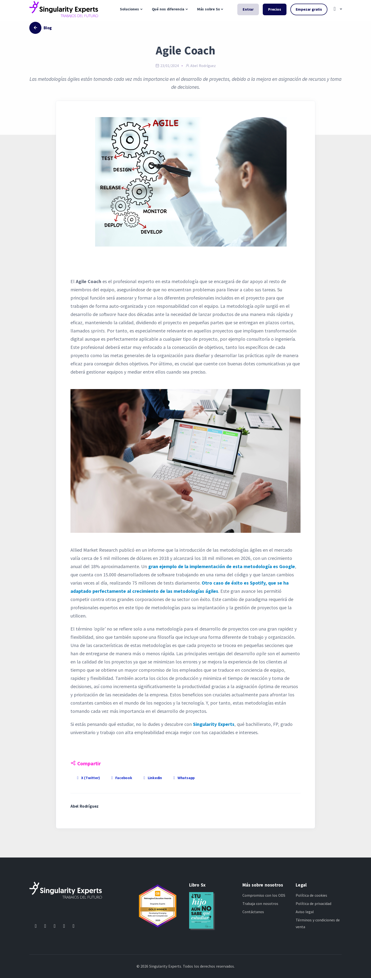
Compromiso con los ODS (263, 895)
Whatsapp (183, 777)
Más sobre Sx (208, 9)
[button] (336, 9)
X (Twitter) (87, 777)
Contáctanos (253, 911)
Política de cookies (311, 895)
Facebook (121, 777)
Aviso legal (305, 911)
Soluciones (129, 9)
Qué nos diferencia (168, 9)
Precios (274, 9)
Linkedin (152, 777)
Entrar (248, 9)
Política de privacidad (313, 903)
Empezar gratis (309, 9)
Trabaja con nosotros (260, 903)
